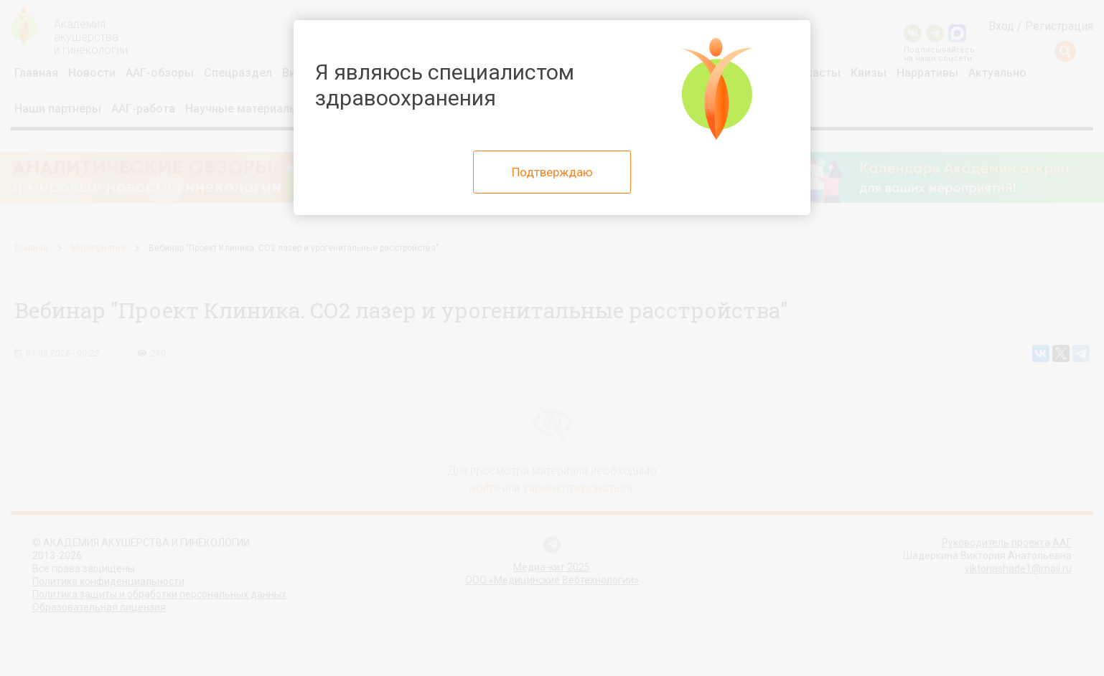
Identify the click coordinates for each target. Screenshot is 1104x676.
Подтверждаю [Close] (552, 172)
